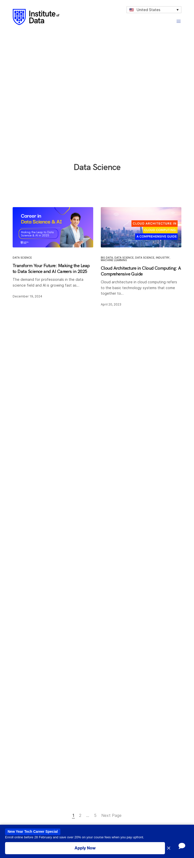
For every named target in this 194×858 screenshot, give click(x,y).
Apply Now (85, 847)
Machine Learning (114, 259)
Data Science (22, 257)
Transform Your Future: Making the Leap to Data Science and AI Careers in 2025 (51, 268)
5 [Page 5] (95, 815)
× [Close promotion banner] (169, 848)
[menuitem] (154, 9)
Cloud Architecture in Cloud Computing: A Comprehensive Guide (141, 270)
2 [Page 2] (80, 815)
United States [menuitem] (148, 10)
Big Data (107, 257)
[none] (154, 9)
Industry (162, 257)
